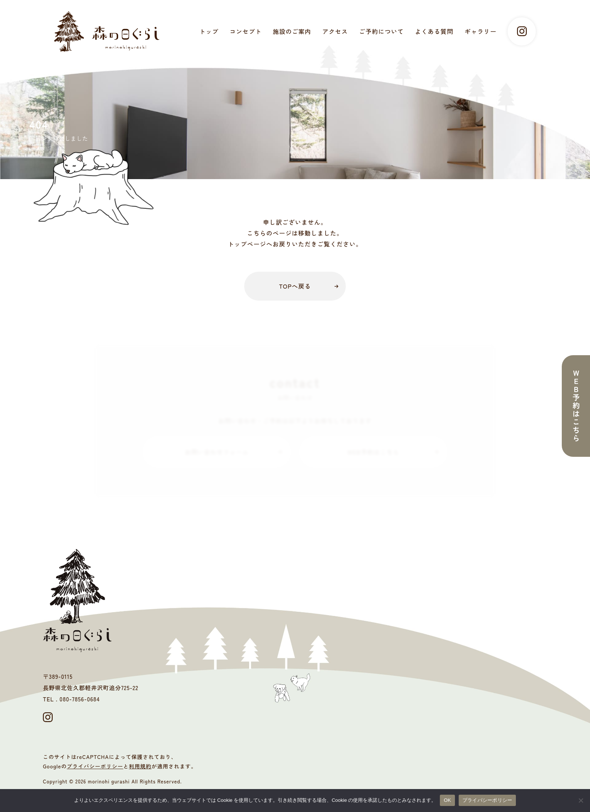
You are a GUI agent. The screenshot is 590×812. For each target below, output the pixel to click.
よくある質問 (434, 31)
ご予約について (381, 31)
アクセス (335, 31)
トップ (209, 31)
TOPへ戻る (295, 285)
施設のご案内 (292, 31)
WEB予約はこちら (373, 451)
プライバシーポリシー (95, 766)
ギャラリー (480, 31)
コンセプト (246, 31)
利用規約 (140, 766)
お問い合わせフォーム (217, 451)
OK (447, 800)
